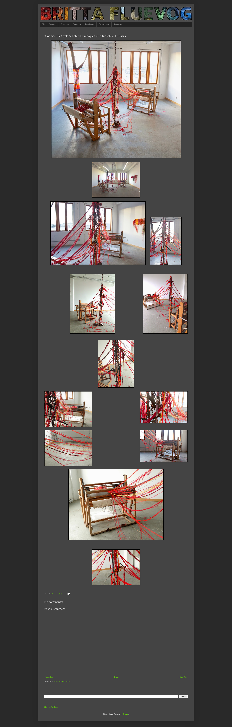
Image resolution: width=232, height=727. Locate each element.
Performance (104, 24)
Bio (43, 24)
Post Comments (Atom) (62, 681)
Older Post (183, 677)
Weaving (52, 24)
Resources (118, 24)
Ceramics (77, 24)
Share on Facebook (51, 707)
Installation (89, 24)
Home (116, 677)
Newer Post (49, 677)
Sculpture (65, 24)
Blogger (125, 714)
